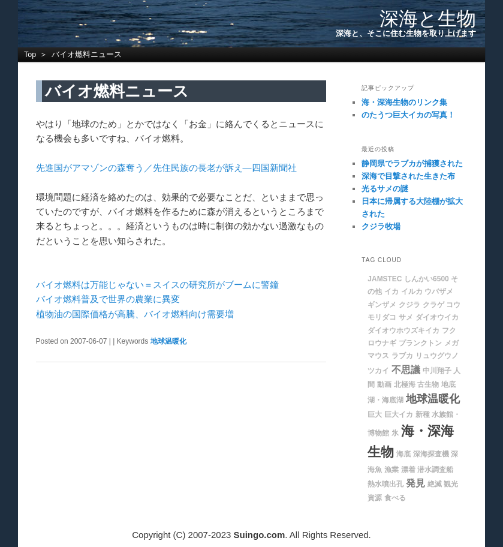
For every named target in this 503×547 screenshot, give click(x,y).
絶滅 (434, 484)
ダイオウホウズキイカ (403, 330)
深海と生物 (427, 18)
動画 (384, 384)
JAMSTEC (385, 279)
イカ (391, 291)
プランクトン (420, 343)
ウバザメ (438, 291)
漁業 (391, 469)
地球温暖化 (168, 341)
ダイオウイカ (437, 317)
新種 (422, 414)
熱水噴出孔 (385, 484)
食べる (395, 498)
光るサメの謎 (385, 188)
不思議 (405, 370)
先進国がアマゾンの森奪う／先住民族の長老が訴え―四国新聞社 (166, 168)
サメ (406, 317)
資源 (375, 498)
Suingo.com (259, 535)
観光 (451, 484)
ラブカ (402, 355)
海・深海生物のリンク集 (404, 102)
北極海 (404, 384)
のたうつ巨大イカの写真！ (408, 114)
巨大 (375, 414)
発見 (415, 483)
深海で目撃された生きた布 (408, 176)
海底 (403, 454)
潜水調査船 (435, 469)
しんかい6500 (426, 279)
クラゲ (433, 304)
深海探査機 (431, 454)
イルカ (412, 291)
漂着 (408, 469)
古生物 (428, 384)
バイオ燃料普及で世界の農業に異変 (108, 299)
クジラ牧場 (381, 226)
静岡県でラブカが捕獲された (412, 163)
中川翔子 (437, 370)
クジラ (409, 304)
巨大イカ (398, 414)
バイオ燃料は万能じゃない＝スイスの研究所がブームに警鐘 (157, 284)
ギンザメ (382, 304)
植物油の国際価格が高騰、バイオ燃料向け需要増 (135, 314)
